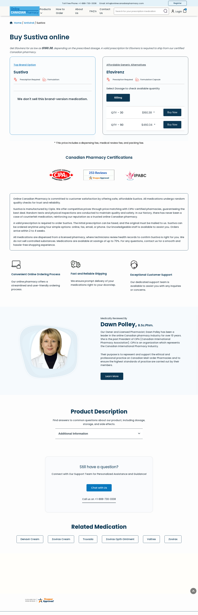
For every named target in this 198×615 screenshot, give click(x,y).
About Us (79, 11)
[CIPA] (61, 176)
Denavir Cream (30, 539)
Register (177, 3)
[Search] (165, 11)
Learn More (114, 376)
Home (17, 23)
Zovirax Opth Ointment (120, 539)
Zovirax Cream (61, 539)
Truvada (88, 539)
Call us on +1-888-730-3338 (99, 499)
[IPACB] (136, 175)
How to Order (60, 11)
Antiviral (29, 23)
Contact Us (105, 11)
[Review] (98, 175)
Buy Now (172, 112)
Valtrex (151, 539)
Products (45, 9)
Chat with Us (99, 488)
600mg (118, 97)
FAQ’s (93, 11)
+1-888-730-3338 (87, 3)
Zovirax (173, 539)
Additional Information (99, 433)
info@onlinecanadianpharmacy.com (125, 3)
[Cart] (184, 12)
